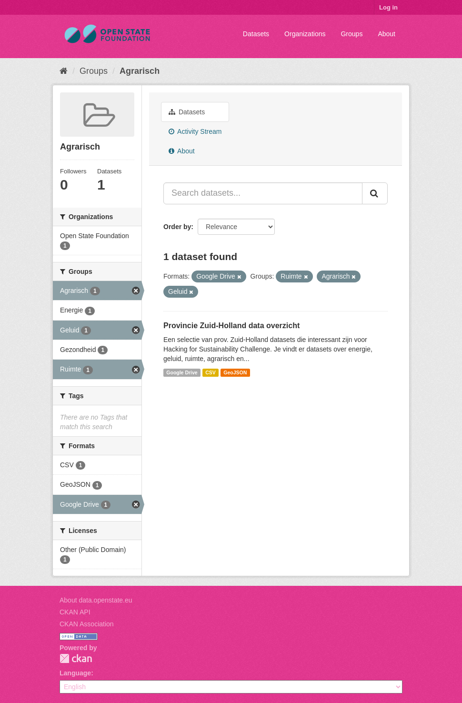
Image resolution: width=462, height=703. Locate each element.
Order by (177, 227)
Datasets (256, 34)
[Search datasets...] (262, 193)
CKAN (76, 658)
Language (75, 673)
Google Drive (181, 372)
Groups (351, 34)
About (386, 34)
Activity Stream (195, 131)
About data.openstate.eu (96, 600)
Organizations (304, 34)
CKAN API (75, 612)
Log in (388, 7)
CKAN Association (87, 624)
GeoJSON (235, 372)
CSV (210, 372)
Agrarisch (140, 71)
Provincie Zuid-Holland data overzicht (231, 325)
